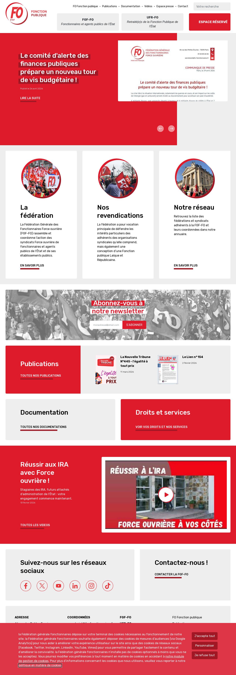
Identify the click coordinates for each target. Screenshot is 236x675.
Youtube (58, 585)
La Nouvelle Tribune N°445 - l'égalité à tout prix (135, 361)
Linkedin (75, 585)
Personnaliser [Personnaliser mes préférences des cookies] (204, 645)
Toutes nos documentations (43, 427)
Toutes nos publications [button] (40, 375)
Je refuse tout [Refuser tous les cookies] (205, 655)
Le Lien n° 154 (192, 357)
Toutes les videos (35, 525)
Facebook (25, 585)
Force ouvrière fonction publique (27, 13)
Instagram (91, 585)
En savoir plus (32, 265)
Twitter (42, 585)
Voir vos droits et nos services (162, 427)
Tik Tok (107, 585)
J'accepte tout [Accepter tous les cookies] (205, 636)
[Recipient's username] (106, 325)
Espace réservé (213, 22)
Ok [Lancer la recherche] (226, 6)
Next (171, 128)
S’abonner (134, 325)
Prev (160, 128)
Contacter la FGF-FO (171, 574)
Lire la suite (30, 98)
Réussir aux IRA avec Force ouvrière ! (44, 473)
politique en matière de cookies (40, 665)
